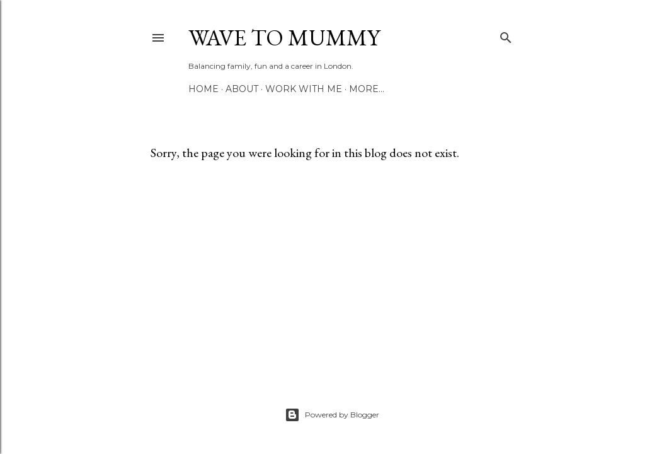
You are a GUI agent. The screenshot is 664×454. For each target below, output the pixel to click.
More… (366, 89)
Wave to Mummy (284, 37)
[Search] (505, 35)
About (242, 89)
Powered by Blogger (332, 414)
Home (203, 89)
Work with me (303, 89)
